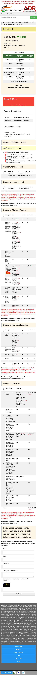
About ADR (18, 649)
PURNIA (18, 22)
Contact (18, 655)
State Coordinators (18, 652)
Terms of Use (18, 658)
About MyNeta (18, 646)
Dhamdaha (26, 22)
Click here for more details (18, 81)
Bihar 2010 (11, 22)
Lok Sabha (10, 13)
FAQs (18, 661)
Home (3, 13)
